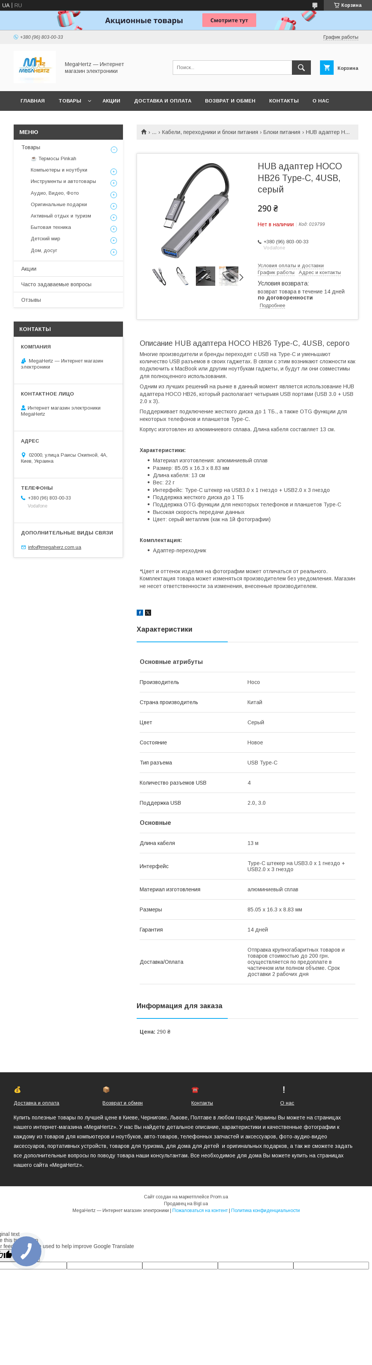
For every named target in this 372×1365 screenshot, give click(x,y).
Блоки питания (281, 132)
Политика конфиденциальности (265, 1210)
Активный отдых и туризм (61, 216)
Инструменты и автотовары (63, 181)
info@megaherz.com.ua (54, 547)
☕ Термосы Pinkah (53, 158)
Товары (69, 101)
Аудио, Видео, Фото (55, 193)
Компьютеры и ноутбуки (59, 170)
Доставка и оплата (162, 101)
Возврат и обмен (230, 101)
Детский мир (45, 238)
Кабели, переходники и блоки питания (210, 132)
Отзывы (31, 300)
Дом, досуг (44, 250)
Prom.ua (219, 1196)
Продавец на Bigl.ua (186, 1203)
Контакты (284, 101)
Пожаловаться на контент (200, 1210)
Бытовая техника (51, 227)
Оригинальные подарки (59, 204)
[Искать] (301, 67)
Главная (32, 101)
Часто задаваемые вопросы (56, 284)
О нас (320, 101)
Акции (111, 101)
